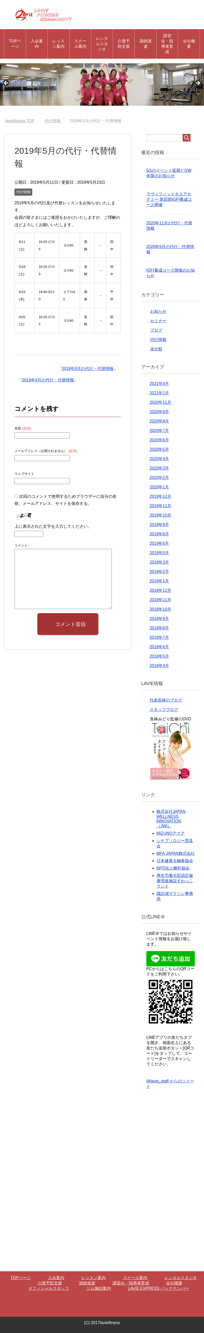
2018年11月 (160, 600)
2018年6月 (159, 647)
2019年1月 (159, 581)
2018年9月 (159, 618)
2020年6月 (159, 440)
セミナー (158, 321)
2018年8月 (159, 628)
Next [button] (197, 83)
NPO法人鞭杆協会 (173, 868)
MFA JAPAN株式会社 (175, 853)
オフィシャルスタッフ (48, 1288)
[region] (102, 84)
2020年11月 (160, 402)
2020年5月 (159, 449)
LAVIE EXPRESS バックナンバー (158, 1288)
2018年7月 (159, 637)
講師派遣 (145, 44)
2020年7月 (159, 430)
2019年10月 (160, 515)
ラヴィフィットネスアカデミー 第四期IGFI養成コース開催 (169, 199)
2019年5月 (159, 553)
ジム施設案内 (98, 1288)
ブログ (156, 330)
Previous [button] (6, 83)
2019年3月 (159, 562)
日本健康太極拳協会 (174, 861)
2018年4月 (159, 665)
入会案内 (37, 44)
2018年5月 (159, 656)
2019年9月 (159, 524)
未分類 (156, 349)
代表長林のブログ (166, 700)
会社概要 (189, 44)
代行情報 (23, 192)
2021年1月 (159, 393)
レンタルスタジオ (102, 43)
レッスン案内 (58, 44)
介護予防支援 (124, 44)
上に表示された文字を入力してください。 (53, 526)
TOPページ (15, 44)
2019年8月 (159, 534)
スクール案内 (80, 44)
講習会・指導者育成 (167, 44)
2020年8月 (159, 421)
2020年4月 (159, 459)
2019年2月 (159, 571)
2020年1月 (159, 487)
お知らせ (158, 311)
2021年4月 (159, 383)
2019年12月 (160, 496)
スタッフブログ (164, 709)
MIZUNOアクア (170, 833)
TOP (20, 121)
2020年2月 (159, 477)
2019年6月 (159, 543)
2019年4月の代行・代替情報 (48, 380)
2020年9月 (159, 412)
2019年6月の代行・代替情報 (88, 368)
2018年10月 (160, 609)
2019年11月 (160, 506)
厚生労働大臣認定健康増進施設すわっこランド (174, 880)
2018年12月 (160, 590)
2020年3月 (159, 468)
